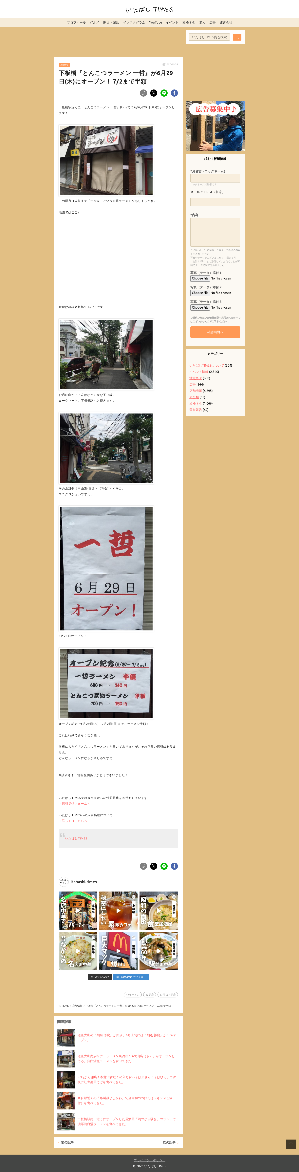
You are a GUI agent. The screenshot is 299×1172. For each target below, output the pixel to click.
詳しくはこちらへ (74, 820)
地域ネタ (195, 378)
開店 (151, 994)
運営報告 (195, 410)
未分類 (194, 397)
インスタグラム (134, 22)
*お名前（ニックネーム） (208, 171)
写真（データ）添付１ (206, 273)
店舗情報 (64, 65)
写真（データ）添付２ (206, 287)
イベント (172, 22)
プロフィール (76, 22)
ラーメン (134, 994)
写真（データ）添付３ (206, 301)
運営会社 (226, 22)
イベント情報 (198, 372)
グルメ (94, 22)
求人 (202, 22)
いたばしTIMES (76, 838)
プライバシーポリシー (149, 1160)
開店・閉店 (111, 22)
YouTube (155, 22)
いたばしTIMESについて (206, 365)
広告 (212, 22)
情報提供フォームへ (76, 803)
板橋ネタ (188, 22)
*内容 (194, 215)
